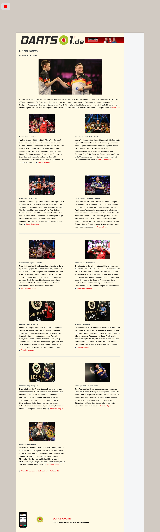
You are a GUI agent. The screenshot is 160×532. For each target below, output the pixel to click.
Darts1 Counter (63, 518)
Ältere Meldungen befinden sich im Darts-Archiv (40, 471)
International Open (28, 288)
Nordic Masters (44, 162)
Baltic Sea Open (104, 160)
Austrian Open (105, 406)
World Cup (115, 108)
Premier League (103, 227)
